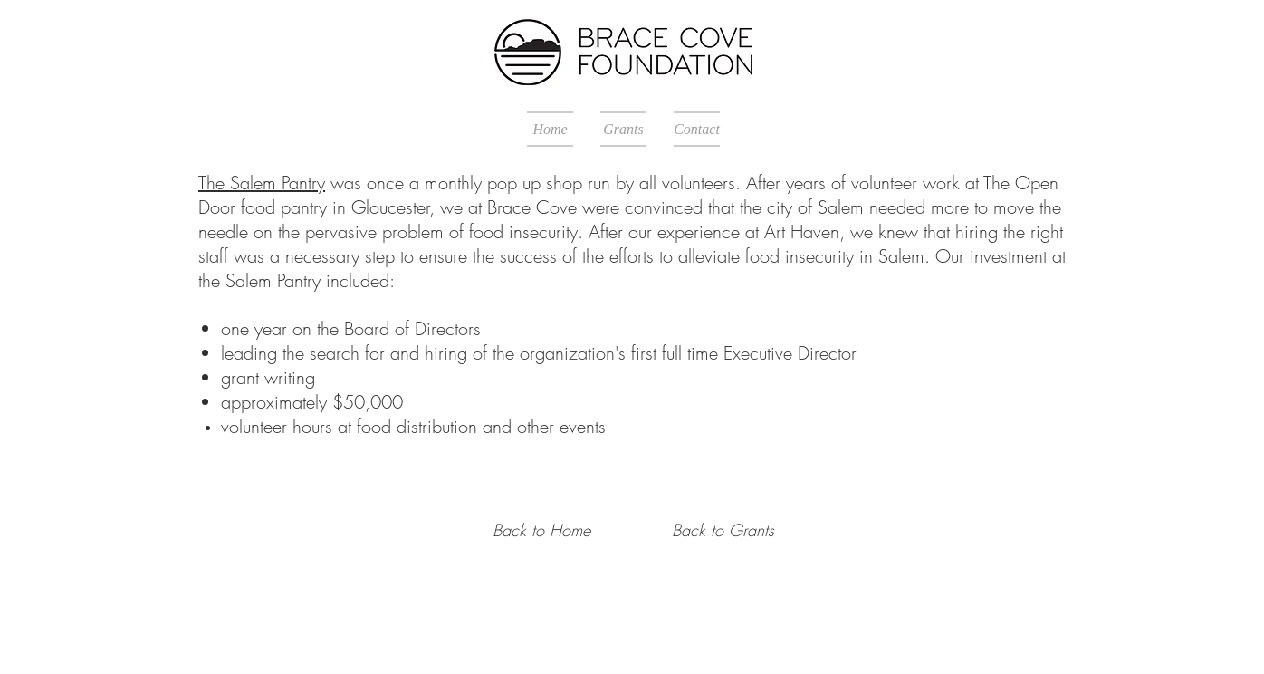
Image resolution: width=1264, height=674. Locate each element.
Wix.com (593, 633)
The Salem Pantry (261, 182)
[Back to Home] (541, 531)
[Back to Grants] (722, 531)
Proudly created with (513, 633)
